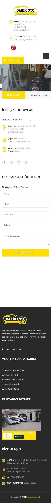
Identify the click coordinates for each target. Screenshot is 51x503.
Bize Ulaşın (13, 95)
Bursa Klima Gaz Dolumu (13, 379)
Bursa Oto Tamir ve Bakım (13, 370)
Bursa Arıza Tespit (10, 375)
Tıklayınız (18, 437)
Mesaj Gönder (25, 253)
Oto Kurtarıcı (12, 60)
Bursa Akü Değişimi (10, 384)
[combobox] (25, 194)
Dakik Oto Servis (33, 497)
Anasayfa (35, 95)
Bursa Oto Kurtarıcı (10, 389)
